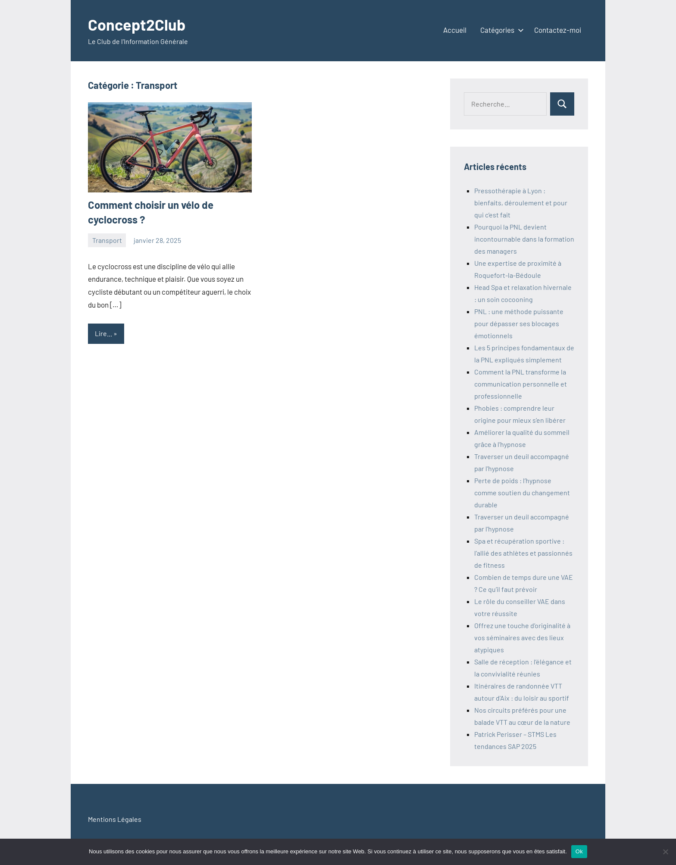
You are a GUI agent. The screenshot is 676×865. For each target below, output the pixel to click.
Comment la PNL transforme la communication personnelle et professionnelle (520, 384)
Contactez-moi (557, 29)
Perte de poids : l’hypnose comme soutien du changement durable (522, 492)
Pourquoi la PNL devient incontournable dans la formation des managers (524, 239)
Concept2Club (136, 24)
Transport (107, 240)
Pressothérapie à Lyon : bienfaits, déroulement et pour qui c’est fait (520, 202)
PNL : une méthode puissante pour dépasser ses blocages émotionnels (518, 323)
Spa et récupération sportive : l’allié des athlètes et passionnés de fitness (523, 553)
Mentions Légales (114, 819)
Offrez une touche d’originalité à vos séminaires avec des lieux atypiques (522, 637)
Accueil (454, 29)
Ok (579, 851)
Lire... (103, 333)
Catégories (500, 29)
